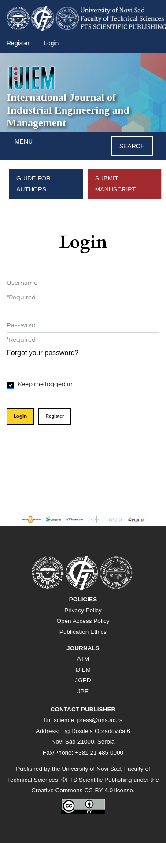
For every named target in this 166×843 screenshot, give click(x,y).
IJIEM (83, 669)
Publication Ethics (83, 632)
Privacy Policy (83, 610)
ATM (83, 658)
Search (132, 146)
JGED (83, 680)
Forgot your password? (43, 353)
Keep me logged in (45, 383)
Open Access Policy (82, 621)
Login (51, 43)
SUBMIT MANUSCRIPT (115, 184)
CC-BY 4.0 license (108, 790)
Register (18, 43)
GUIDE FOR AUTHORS (33, 184)
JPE (83, 691)
